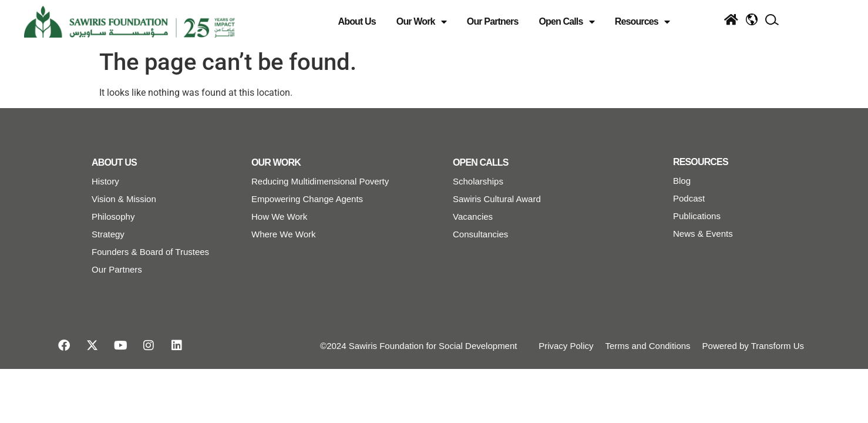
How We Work (279, 216)
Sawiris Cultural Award (497, 199)
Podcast (689, 198)
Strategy (108, 234)
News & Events (703, 234)
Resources (642, 21)
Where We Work (283, 234)
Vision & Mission (124, 199)
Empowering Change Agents (307, 199)
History (105, 181)
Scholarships (478, 181)
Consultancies (480, 234)
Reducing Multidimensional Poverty (320, 181)
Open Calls (566, 21)
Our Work (421, 21)
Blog (682, 181)
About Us (357, 21)
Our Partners (493, 21)
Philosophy (113, 216)
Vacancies (473, 216)
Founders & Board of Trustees (150, 252)
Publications (697, 216)
